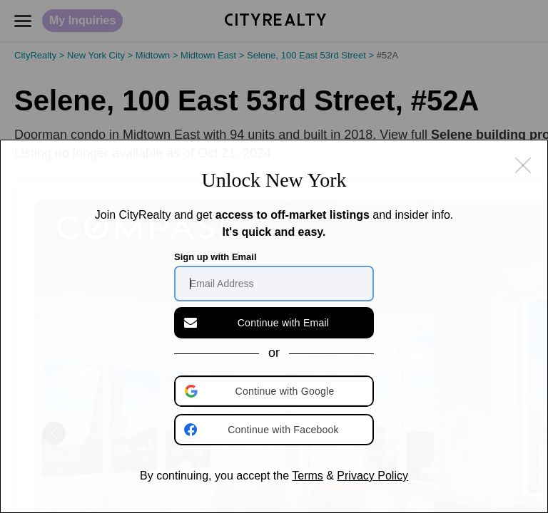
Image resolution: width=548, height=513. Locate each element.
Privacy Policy (372, 476)
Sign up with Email (215, 257)
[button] (275, 391)
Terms (307, 476)
